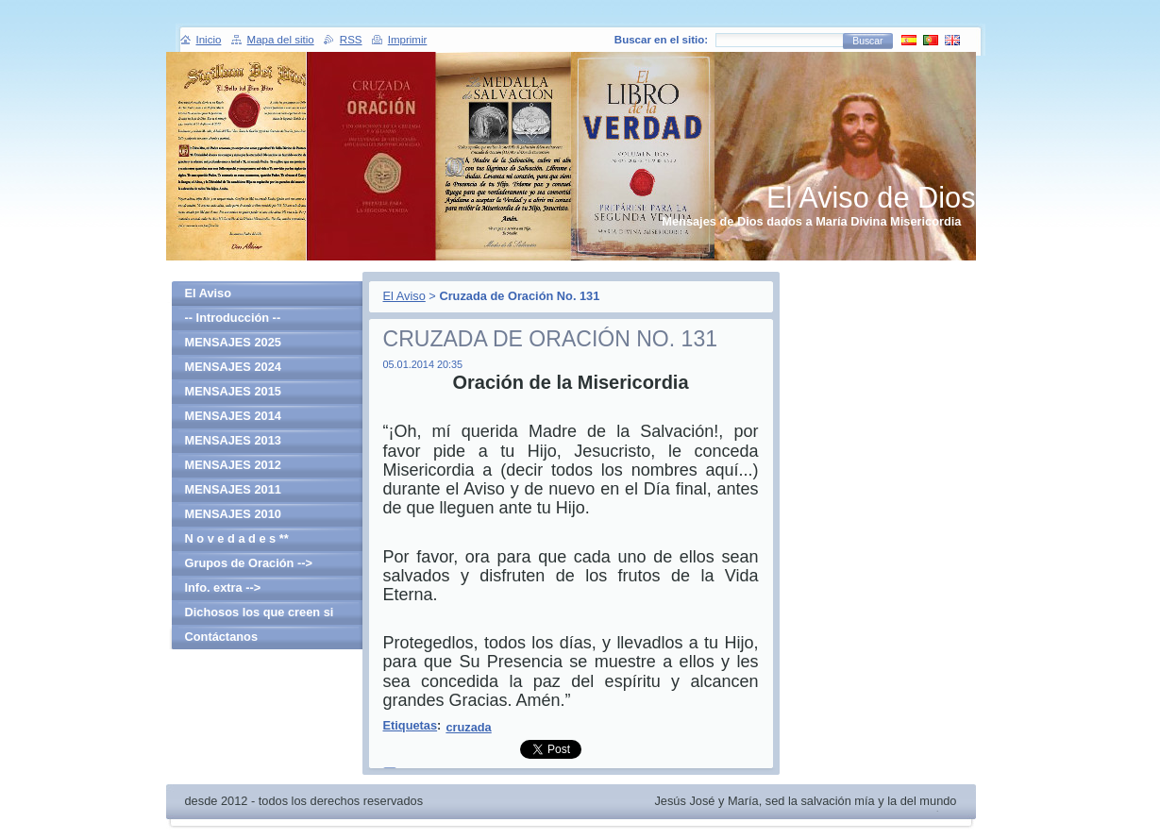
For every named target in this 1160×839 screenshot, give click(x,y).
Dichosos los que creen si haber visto (259, 615)
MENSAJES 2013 (233, 440)
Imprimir (408, 39)
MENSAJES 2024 (233, 367)
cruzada (468, 727)
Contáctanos (222, 636)
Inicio (209, 39)
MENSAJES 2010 (233, 514)
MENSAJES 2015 (233, 391)
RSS (351, 39)
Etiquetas (410, 725)
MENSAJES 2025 (233, 342)
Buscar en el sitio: (661, 39)
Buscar (867, 41)
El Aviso (404, 296)
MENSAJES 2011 (233, 489)
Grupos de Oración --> (248, 563)
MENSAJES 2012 (233, 465)
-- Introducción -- (233, 317)
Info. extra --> (223, 587)
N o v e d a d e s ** (237, 538)
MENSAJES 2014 (233, 416)
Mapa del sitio (280, 39)
